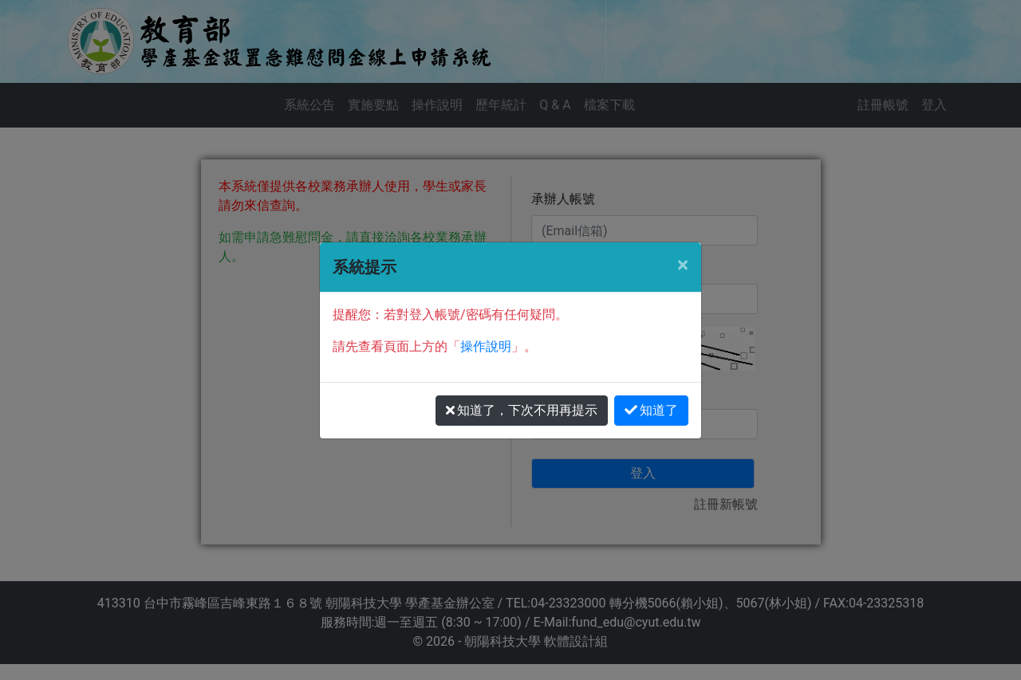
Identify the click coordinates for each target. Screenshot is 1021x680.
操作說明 (485, 346)
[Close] (682, 264)
